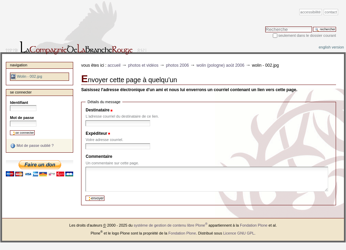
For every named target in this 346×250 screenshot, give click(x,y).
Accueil (114, 65)
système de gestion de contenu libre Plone (171, 225)
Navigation (18, 65)
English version (331, 47)
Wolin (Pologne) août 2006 (221, 65)
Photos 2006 (177, 65)
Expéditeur (96, 133)
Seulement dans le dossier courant (307, 35)
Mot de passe (22, 118)
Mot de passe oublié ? (32, 146)
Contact (331, 12)
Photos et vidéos (143, 65)
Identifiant (19, 102)
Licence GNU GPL (238, 233)
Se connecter (21, 92)
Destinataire (97, 110)
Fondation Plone (253, 225)
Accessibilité (310, 12)
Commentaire (99, 156)
